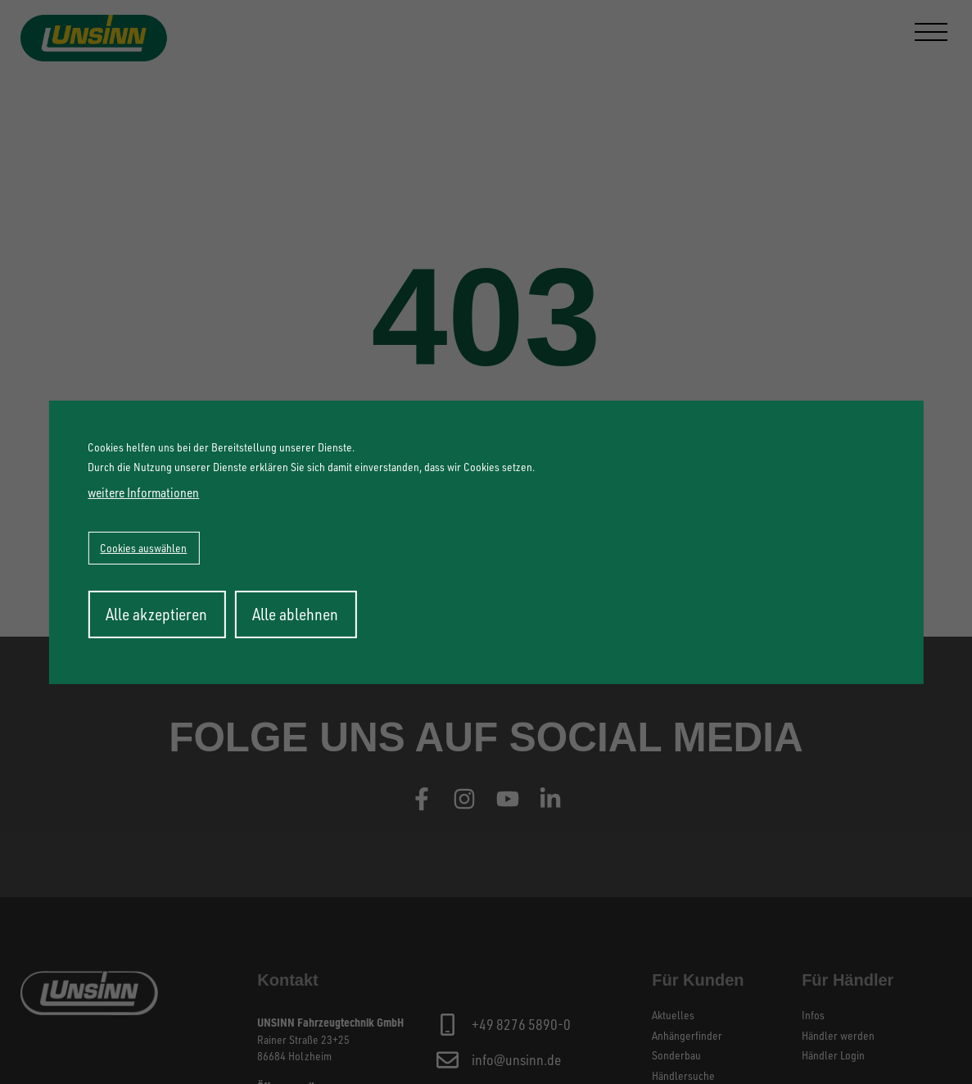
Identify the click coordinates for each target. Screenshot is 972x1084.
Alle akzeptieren (156, 614)
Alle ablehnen (295, 614)
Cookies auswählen (143, 548)
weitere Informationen (143, 492)
